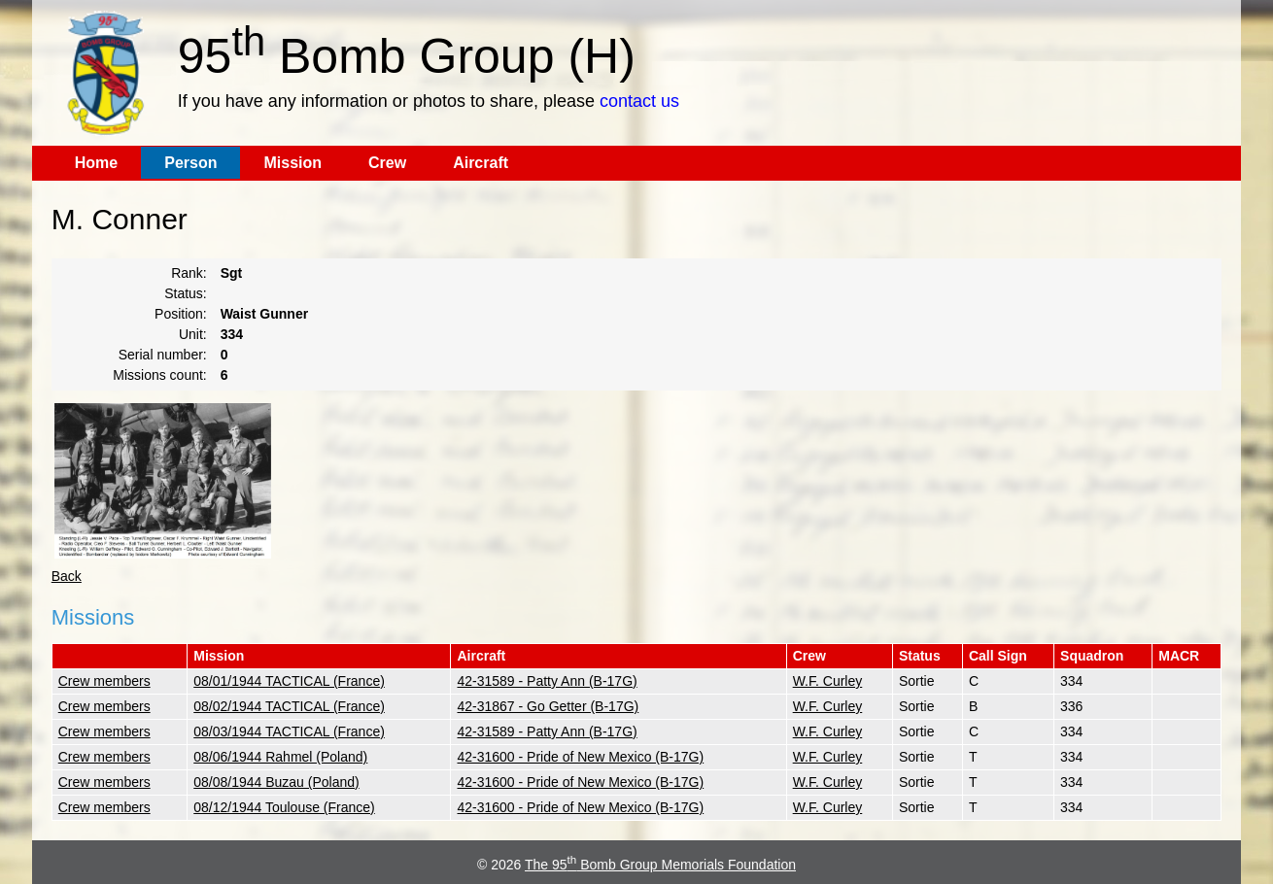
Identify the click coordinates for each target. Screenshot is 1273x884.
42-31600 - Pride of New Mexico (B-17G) (580, 757)
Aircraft (480, 162)
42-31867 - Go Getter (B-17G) (547, 706)
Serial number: (163, 354)
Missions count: (159, 375)
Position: (181, 314)
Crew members (104, 681)
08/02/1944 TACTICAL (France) (289, 706)
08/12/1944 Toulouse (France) (284, 807)
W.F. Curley (828, 681)
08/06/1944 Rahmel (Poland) (280, 757)
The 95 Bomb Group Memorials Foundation (660, 864)
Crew (387, 162)
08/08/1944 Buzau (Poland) (276, 782)
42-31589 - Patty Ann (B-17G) (546, 681)
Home (96, 162)
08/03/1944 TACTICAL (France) (289, 731)
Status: (185, 293)
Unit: (193, 334)
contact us (639, 101)
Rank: (189, 273)
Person (190, 162)
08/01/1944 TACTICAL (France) (289, 681)
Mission (292, 162)
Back (67, 576)
